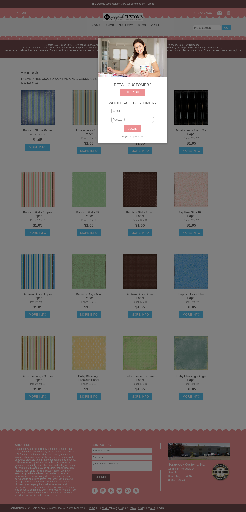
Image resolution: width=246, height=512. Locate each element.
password (137, 136)
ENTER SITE (133, 92)
